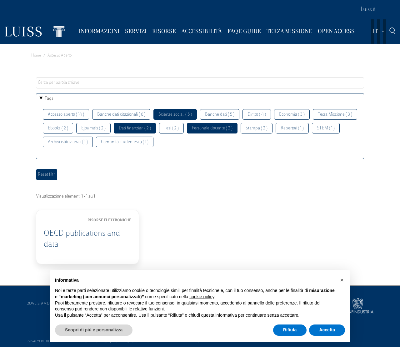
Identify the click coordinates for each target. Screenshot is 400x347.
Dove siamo (38, 304)
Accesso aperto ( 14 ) (66, 114)
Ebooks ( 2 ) (58, 128)
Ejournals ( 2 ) (93, 128)
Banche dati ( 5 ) (219, 114)
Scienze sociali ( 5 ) (175, 114)
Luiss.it (368, 10)
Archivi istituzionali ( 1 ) (68, 142)
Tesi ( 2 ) (171, 128)
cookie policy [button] (201, 296)
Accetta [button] (327, 329)
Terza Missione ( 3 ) (335, 114)
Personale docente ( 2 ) (212, 128)
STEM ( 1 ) (326, 128)
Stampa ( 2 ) (257, 128)
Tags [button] (49, 98)
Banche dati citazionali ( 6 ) (121, 114)
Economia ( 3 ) (292, 114)
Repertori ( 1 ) (292, 128)
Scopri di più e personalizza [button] (93, 329)
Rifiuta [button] (290, 329)
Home (36, 56)
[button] (342, 280)
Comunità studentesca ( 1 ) (124, 142)
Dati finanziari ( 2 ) (135, 128)
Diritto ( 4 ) (257, 114)
